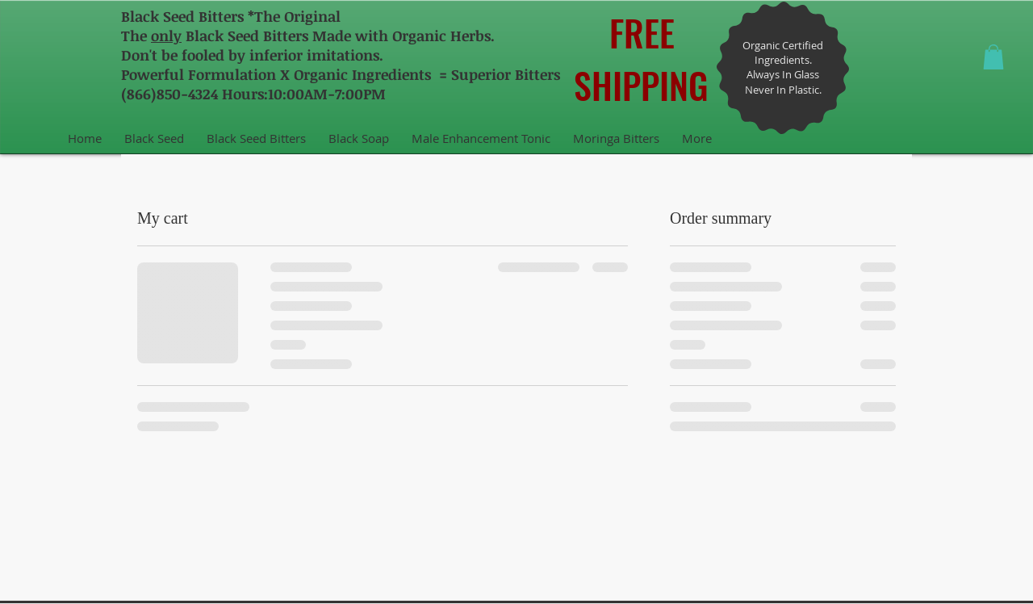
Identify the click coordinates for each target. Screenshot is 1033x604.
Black (140, 16)
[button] (993, 56)
